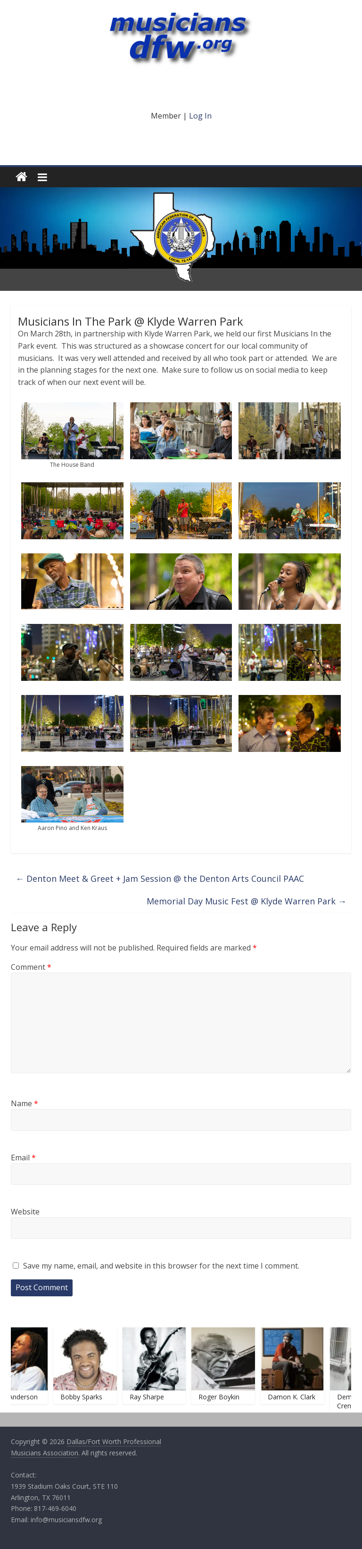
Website (25, 1211)
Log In (200, 116)
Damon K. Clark (295, 1396)
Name (24, 1103)
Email (23, 1157)
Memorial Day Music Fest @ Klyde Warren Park (246, 901)
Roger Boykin (222, 1396)
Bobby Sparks (85, 1396)
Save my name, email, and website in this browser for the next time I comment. (161, 1266)
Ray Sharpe (150, 1396)
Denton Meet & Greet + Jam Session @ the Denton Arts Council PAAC (160, 878)
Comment (31, 967)
